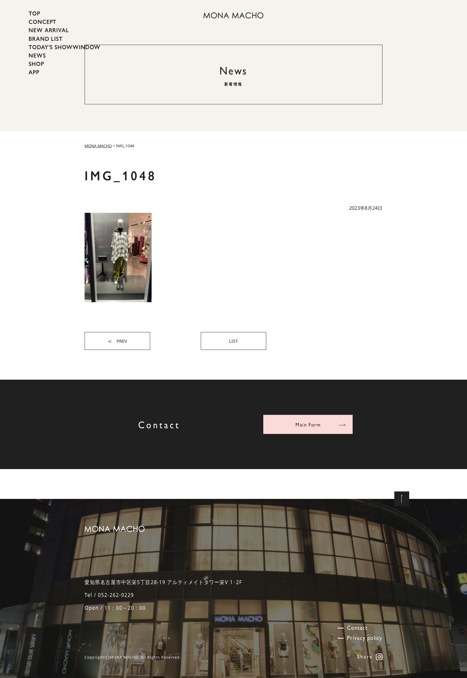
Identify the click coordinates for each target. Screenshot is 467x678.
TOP (34, 13)
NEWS (37, 55)
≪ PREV (117, 341)
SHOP (36, 63)
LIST (233, 341)
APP (34, 72)
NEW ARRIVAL (49, 30)
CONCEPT (43, 21)
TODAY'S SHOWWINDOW (64, 47)
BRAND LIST (46, 38)
